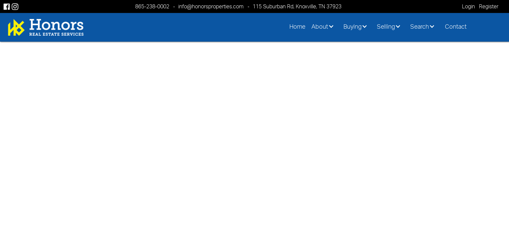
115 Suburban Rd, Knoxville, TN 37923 (297, 6)
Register (488, 6)
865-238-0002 (152, 6)
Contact (456, 26)
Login (468, 6)
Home (297, 26)
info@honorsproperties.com (211, 6)
